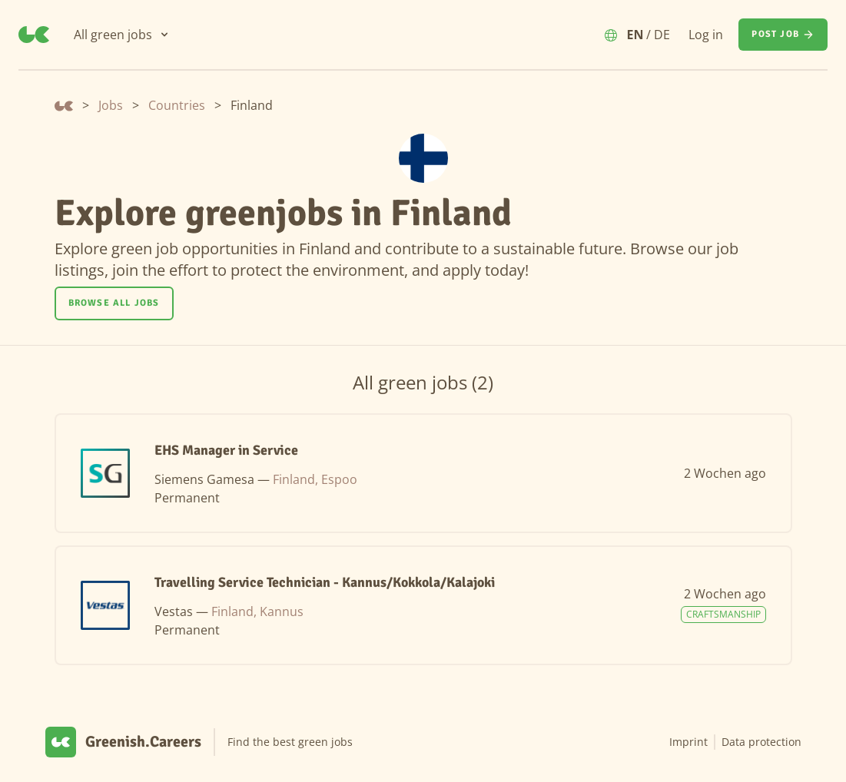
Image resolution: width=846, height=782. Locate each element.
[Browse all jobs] (114, 303)
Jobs (110, 105)
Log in (705, 34)
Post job (782, 34)
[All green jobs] (122, 34)
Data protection (761, 741)
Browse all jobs (114, 303)
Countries (176, 105)
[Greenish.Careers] (33, 34)
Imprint (688, 741)
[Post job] (783, 34)
